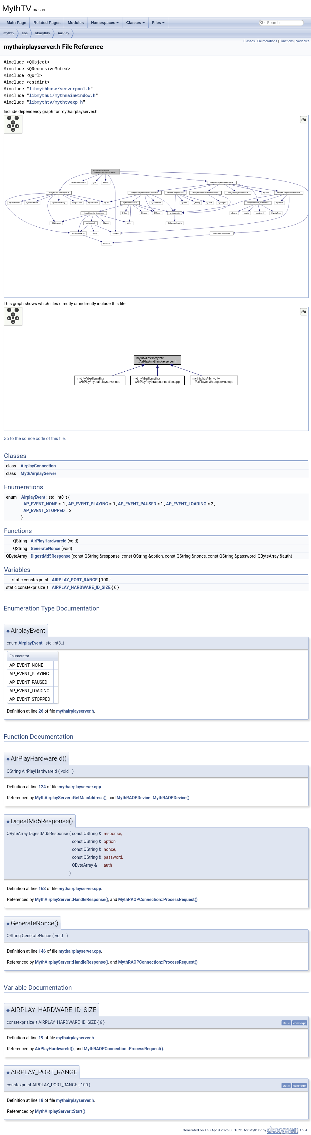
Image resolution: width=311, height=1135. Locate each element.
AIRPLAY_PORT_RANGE (74, 579)
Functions (286, 41)
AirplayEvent (33, 497)
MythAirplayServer (38, 473)
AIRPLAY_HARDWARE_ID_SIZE (81, 587)
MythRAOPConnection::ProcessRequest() (157, 899)
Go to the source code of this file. (35, 438)
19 (41, 1037)
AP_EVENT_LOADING (186, 503)
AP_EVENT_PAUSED (137, 503)
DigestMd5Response (50, 556)
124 (42, 786)
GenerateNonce (45, 548)
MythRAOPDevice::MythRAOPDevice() (153, 797)
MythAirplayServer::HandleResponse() (71, 899)
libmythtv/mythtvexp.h (56, 102)
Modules (76, 22)
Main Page (16, 22)
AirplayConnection (38, 465)
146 (42, 951)
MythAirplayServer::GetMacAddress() (71, 797)
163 (42, 888)
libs (25, 33)
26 (41, 711)
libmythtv (42, 33)
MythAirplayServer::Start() (60, 1111)
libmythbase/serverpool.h (60, 89)
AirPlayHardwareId (49, 540)
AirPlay (63, 33)
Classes (135, 22)
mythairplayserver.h (75, 711)
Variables (302, 41)
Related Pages (46, 22)
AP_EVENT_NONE (40, 503)
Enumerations (267, 41)
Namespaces (105, 22)
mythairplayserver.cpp (80, 786)
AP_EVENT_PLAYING (88, 503)
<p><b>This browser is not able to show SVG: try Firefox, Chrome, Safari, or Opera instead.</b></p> (156, 206)
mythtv (8, 33)
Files (158, 22)
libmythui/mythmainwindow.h (62, 95)
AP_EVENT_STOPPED (44, 510)
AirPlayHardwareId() (54, 1048)
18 (41, 1100)
